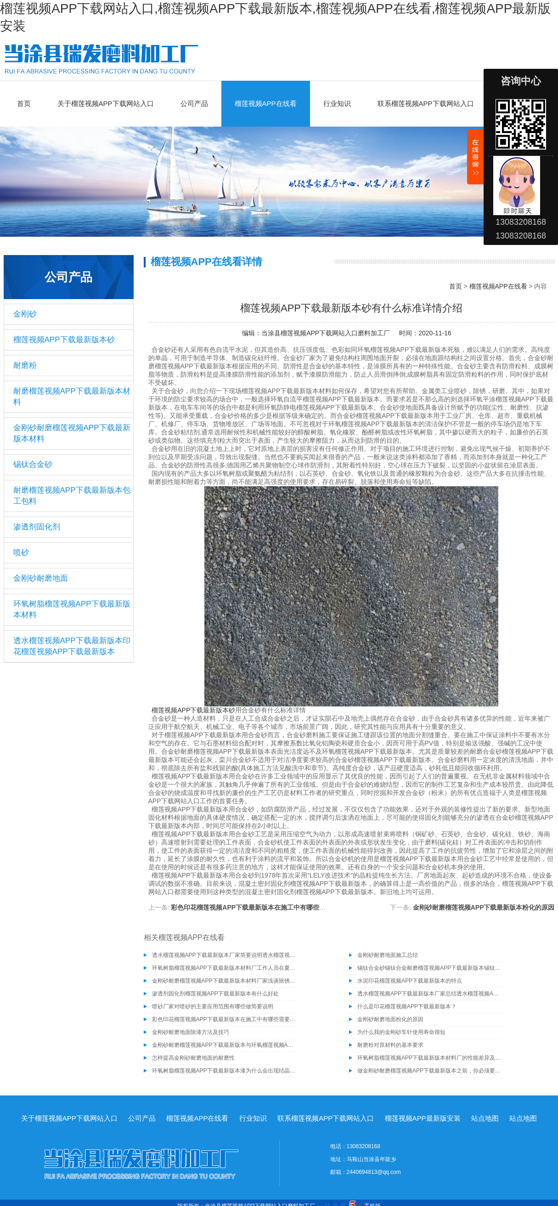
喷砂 (21, 552)
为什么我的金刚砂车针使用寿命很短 (401, 1032)
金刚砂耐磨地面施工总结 (387, 955)
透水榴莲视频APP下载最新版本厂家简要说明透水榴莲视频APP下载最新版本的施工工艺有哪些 (224, 955)
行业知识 (337, 103)
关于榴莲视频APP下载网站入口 (105, 103)
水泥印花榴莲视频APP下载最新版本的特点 (409, 981)
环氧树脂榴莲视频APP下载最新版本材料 (71, 609)
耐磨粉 (25, 365)
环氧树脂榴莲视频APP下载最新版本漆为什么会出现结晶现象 (224, 1070)
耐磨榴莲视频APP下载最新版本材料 (71, 396)
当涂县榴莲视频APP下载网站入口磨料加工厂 (325, 333)
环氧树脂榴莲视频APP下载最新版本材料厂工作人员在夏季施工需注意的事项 (224, 968)
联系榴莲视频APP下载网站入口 (426, 103)
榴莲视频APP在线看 (266, 103)
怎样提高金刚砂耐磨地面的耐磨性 (193, 1058)
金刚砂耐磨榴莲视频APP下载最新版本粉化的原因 (484, 907)
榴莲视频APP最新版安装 (423, 1118)
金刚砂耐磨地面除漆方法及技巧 (190, 1032)
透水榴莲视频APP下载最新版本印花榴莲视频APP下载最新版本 (71, 646)
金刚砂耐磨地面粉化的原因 (390, 1019)
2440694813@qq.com (374, 1172)
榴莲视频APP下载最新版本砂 (64, 339)
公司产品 (194, 103)
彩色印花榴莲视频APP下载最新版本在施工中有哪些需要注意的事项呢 (271, 907)
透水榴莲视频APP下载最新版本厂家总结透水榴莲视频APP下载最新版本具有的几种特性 (429, 993)
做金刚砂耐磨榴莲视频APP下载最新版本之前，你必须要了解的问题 (429, 1070)
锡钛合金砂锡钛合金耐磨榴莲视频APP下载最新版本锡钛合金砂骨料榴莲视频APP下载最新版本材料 (429, 968)
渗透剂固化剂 (36, 526)
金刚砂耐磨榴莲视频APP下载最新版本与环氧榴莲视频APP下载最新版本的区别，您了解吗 (224, 1045)
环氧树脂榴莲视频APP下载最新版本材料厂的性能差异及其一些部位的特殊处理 (429, 1058)
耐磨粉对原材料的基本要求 (390, 1045)
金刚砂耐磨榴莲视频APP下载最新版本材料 (71, 433)
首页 (24, 103)
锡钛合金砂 (32, 464)
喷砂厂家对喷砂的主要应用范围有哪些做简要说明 (212, 1006)
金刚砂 (25, 314)
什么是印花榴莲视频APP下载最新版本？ (407, 1006)
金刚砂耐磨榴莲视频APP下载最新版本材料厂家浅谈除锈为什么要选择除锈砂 (224, 981)
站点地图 (485, 1118)
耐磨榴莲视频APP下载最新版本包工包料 (71, 496)
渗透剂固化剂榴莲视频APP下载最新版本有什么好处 (215, 993)
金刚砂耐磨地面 (40, 578)
